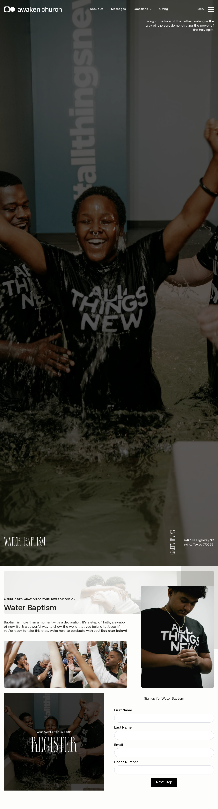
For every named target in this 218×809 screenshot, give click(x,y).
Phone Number (127, 762)
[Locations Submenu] (151, 9)
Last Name (124, 727)
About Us (96, 9)
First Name (124, 710)
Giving (163, 9)
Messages (118, 9)
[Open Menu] (211, 9)
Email (119, 745)
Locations (141, 9)
